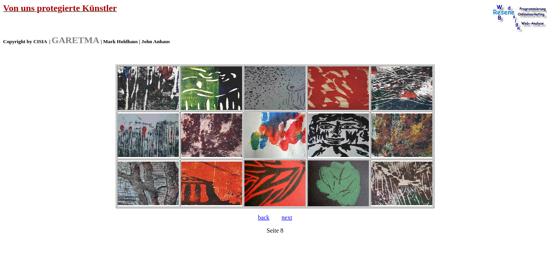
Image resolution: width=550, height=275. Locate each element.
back (263, 217)
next (286, 217)
